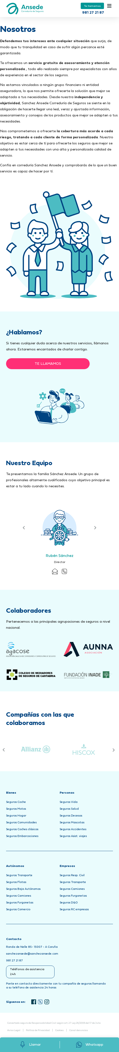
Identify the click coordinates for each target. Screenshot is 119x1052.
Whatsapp (89, 1044)
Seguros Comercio (18, 909)
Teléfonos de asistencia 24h (27, 972)
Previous (24, 528)
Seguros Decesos (71, 816)
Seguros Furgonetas (19, 903)
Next (95, 528)
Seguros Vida (69, 802)
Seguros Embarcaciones (22, 836)
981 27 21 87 (93, 12)
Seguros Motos (16, 809)
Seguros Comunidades (21, 822)
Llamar (30, 1044)
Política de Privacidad (38, 1030)
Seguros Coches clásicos (22, 829)
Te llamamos (92, 6)
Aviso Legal (13, 1030)
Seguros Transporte (19, 875)
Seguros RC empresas (74, 909)
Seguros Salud (69, 809)
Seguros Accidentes (73, 829)
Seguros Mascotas (72, 822)
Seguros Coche (16, 802)
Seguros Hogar (16, 816)
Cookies (59, 1030)
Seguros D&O (69, 903)
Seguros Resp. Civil (72, 875)
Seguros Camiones (18, 896)
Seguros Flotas (16, 882)
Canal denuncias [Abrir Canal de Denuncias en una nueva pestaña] (78, 1030)
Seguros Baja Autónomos (23, 889)
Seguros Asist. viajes (73, 836)
